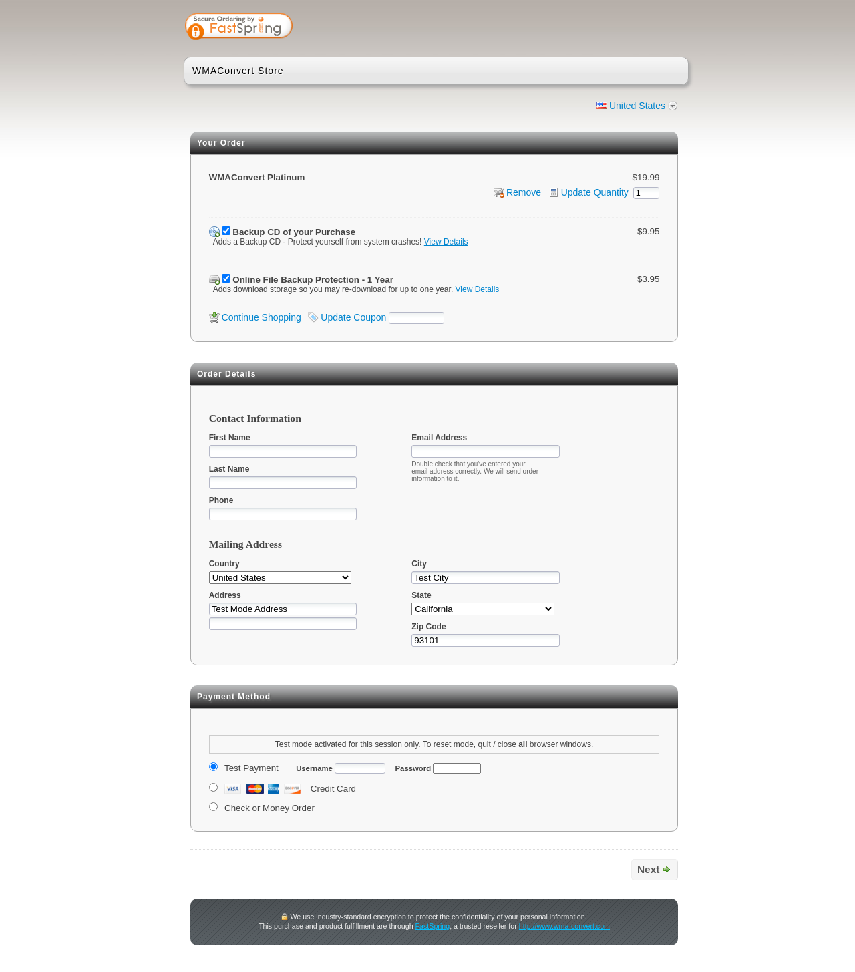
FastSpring (432, 926)
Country (224, 564)
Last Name (229, 469)
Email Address (439, 437)
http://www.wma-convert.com (564, 926)
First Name (229, 437)
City (419, 564)
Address (225, 595)
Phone (221, 500)
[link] (626, 28)
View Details (446, 242)
